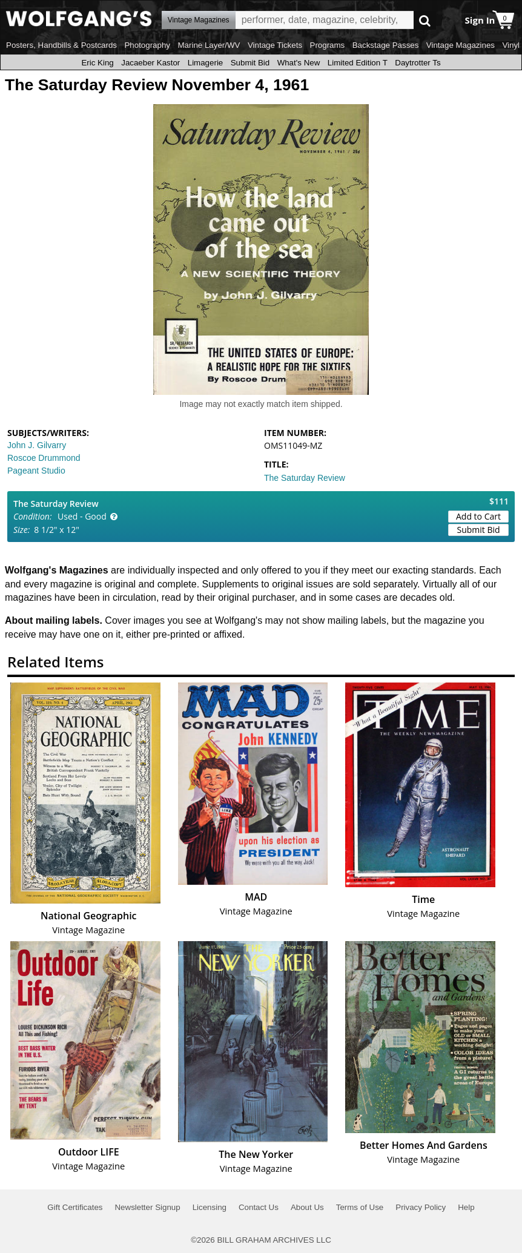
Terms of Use (360, 1207)
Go (425, 20)
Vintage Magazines (460, 45)
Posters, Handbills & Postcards (61, 45)
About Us (307, 1207)
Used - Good (82, 516)
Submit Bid (250, 62)
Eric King (97, 62)
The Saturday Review (304, 478)
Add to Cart (478, 516)
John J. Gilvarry (36, 445)
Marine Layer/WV (208, 45)
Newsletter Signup (147, 1207)
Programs (327, 45)
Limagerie (205, 62)
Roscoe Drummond (44, 458)
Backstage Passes (385, 45)
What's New (298, 62)
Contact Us (259, 1207)
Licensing (209, 1207)
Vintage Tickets (275, 45)
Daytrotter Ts (417, 62)
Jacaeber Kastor (150, 62)
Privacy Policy (420, 1207)
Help (466, 1207)
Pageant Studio (36, 470)
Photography (147, 45)
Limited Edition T (358, 62)
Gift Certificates (74, 1207)
